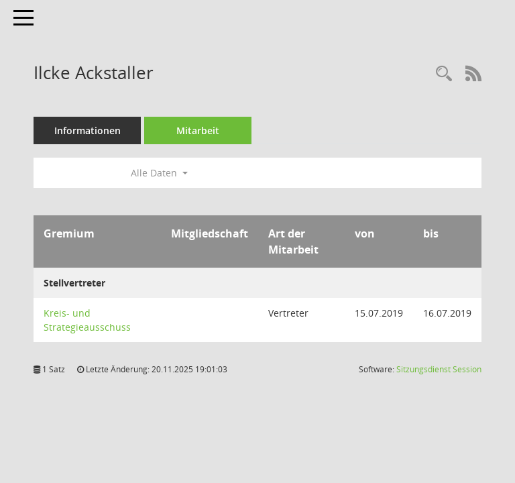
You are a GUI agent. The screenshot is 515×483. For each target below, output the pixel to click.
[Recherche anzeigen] (444, 74)
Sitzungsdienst (438, 369)
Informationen (87, 130)
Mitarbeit (197, 130)
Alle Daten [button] (159, 172)
